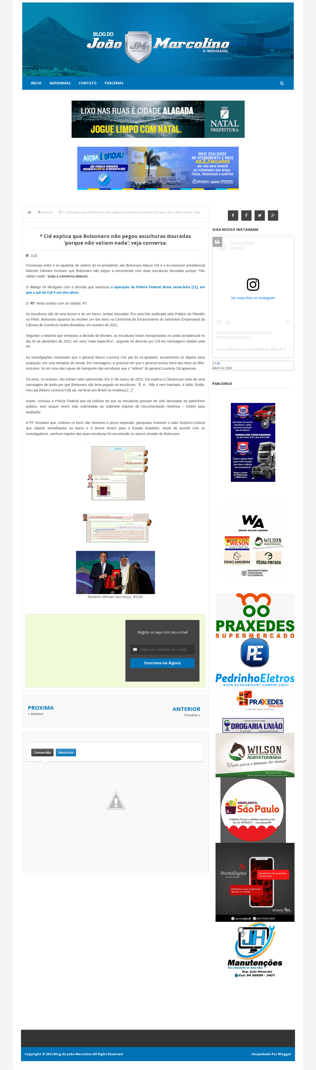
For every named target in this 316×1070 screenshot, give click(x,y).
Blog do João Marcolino (73, 1054)
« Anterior (35, 713)
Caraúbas (219, 372)
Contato (88, 83)
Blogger (284, 1054)
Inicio (36, 83)
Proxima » (192, 715)
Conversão (42, 752)
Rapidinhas (60, 83)
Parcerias (114, 83)
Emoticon (66, 752)
